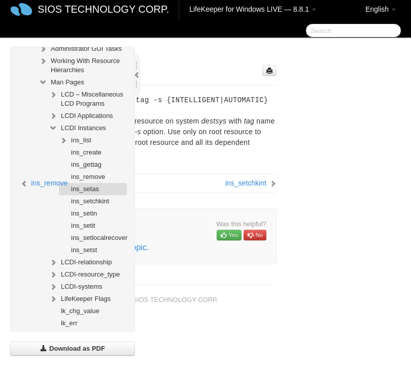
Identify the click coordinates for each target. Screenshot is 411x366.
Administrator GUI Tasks (80, 49)
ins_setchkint (90, 201)
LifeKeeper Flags (80, 299)
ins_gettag (86, 164)
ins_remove (88, 176)
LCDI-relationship (80, 262)
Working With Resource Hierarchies (79, 64)
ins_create (86, 152)
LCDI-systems (75, 287)
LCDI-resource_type (84, 274)
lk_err (69, 323)
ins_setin (84, 213)
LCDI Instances (77, 128)
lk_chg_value (80, 311)
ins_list (75, 140)
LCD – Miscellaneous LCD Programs (86, 97)
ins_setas (85, 189)
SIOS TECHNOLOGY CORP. (103, 9)
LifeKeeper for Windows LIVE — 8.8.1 (252, 9)
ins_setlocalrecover (99, 237)
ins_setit (83, 225)
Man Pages (61, 82)
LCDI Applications (81, 116)
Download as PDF (72, 348)
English (380, 9)
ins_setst (84, 250)
